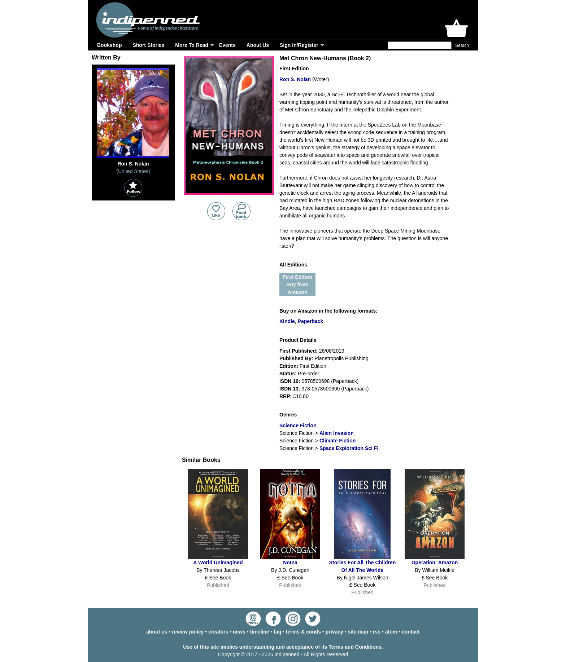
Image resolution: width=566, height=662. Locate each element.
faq (277, 632)
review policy (188, 632)
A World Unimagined (218, 562)
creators (218, 632)
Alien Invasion (336, 433)
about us (156, 632)
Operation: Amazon (435, 562)
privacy (334, 632)
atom (391, 632)
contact (411, 632)
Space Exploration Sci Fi (348, 448)
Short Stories (148, 45)
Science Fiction (298, 425)
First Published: (298, 351)
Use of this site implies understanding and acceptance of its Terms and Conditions (282, 647)
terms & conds (303, 632)
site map (358, 632)
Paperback (310, 321)
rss (376, 632)
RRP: (285, 396)
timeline (259, 632)
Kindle (287, 321)
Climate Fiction (337, 440)
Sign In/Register (299, 45)
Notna (290, 562)
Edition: (288, 366)
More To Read (191, 45)
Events (227, 45)
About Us (258, 45)
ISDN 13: (289, 389)
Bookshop (109, 45)
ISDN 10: (289, 381)
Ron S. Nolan (295, 79)
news (239, 632)
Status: (287, 373)
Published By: (296, 358)
